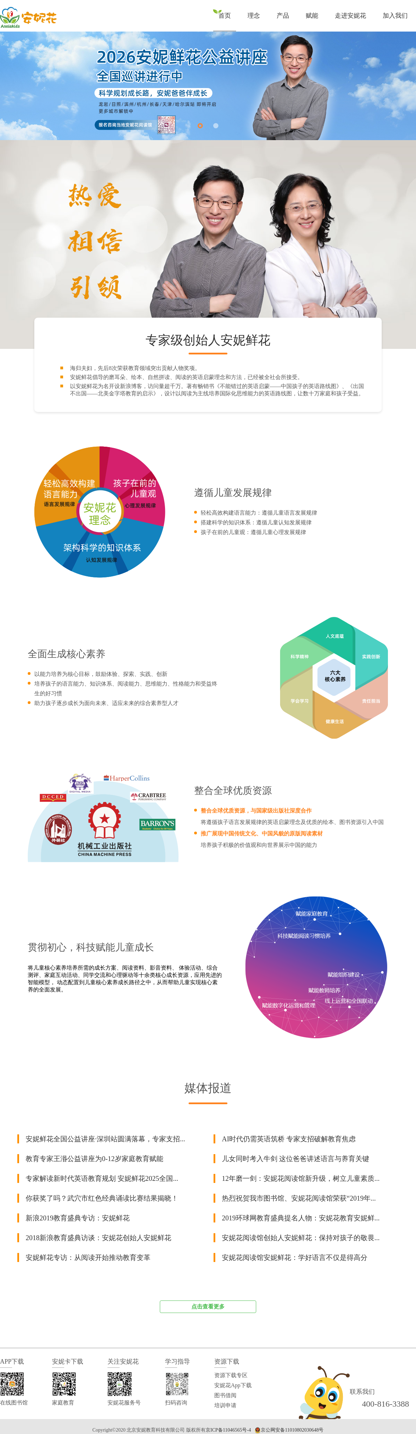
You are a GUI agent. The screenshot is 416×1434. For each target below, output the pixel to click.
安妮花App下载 (233, 1385)
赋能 (312, 15)
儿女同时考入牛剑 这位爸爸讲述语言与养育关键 (295, 1158)
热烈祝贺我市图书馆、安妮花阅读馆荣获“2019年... (299, 1198)
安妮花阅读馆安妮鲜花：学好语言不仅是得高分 (294, 1257)
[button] (200, 125)
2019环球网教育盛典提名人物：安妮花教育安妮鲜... (301, 1218)
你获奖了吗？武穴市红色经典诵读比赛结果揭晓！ (102, 1198)
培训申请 (225, 1405)
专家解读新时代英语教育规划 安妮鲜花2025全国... (102, 1178)
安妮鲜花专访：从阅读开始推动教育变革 (88, 1257)
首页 (224, 15)
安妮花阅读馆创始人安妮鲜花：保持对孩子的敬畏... (301, 1238)
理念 (254, 15)
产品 (283, 15)
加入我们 (395, 15)
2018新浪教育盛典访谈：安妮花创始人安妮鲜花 (98, 1238)
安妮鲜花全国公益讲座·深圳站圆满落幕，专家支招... (105, 1139)
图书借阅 (225, 1395)
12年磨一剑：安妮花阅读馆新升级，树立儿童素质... (301, 1178)
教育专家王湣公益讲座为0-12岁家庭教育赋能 (94, 1158)
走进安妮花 (350, 15)
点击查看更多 (208, 1307)
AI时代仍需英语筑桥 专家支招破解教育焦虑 (289, 1139)
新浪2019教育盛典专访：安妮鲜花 (78, 1218)
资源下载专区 (231, 1375)
